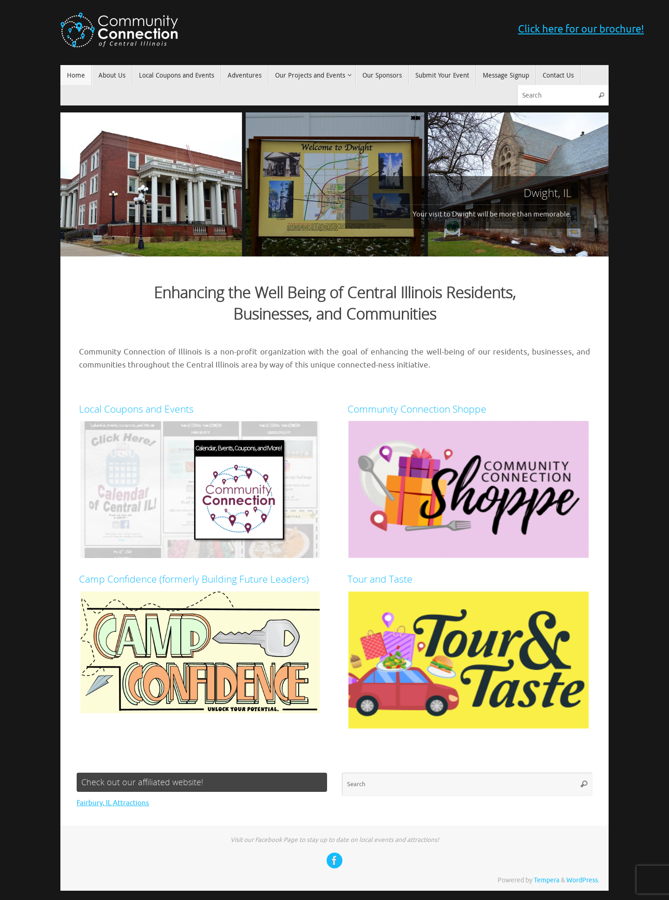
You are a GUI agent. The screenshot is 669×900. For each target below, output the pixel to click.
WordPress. (582, 880)
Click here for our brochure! (581, 29)
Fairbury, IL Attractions (113, 803)
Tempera (546, 880)
